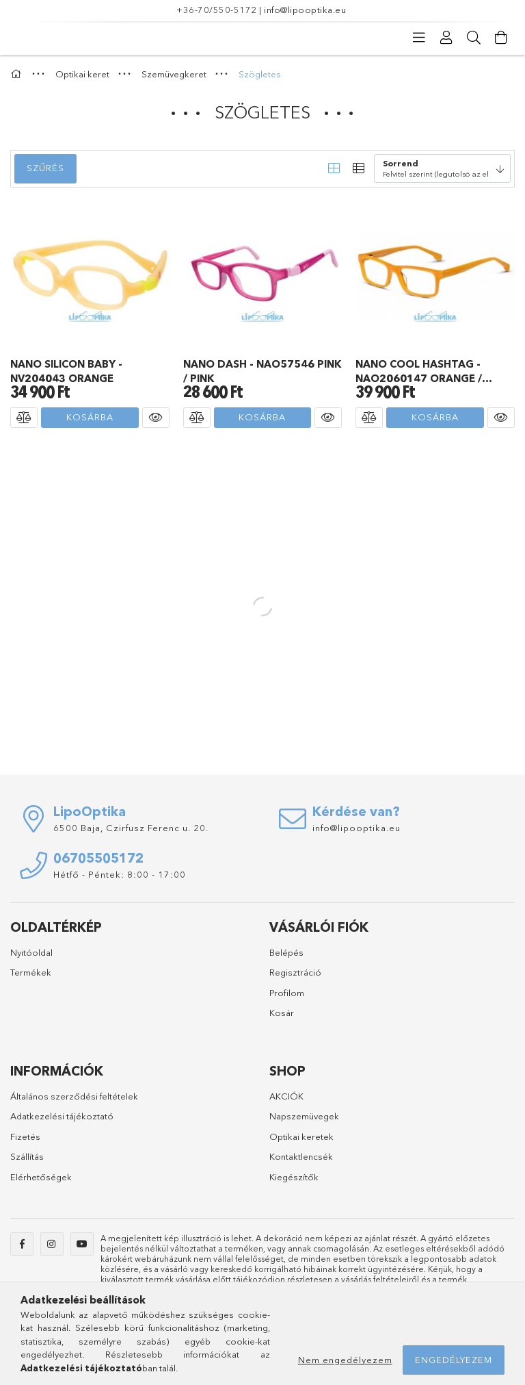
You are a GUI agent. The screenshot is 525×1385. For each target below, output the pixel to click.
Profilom (286, 992)
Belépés (286, 952)
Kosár (281, 1012)
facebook (21, 1244)
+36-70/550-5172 (216, 9)
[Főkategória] (17, 73)
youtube (82, 1244)
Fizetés (25, 1136)
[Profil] (446, 37)
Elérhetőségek (41, 1176)
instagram (52, 1244)
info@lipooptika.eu (305, 9)
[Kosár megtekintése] (501, 37)
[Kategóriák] (419, 37)
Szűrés (45, 167)
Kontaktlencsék (301, 1156)
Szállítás (27, 1156)
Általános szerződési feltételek (74, 1096)
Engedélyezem (453, 1359)
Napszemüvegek (304, 1115)
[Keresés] (473, 37)
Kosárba (89, 416)
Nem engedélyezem (345, 1359)
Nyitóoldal (31, 952)
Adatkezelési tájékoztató (61, 1115)
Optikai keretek (301, 1136)
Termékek (30, 972)
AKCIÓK (286, 1096)
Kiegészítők (294, 1176)
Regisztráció (295, 972)
